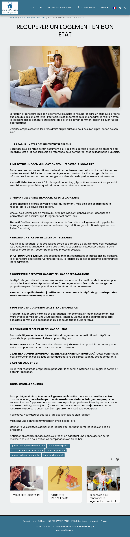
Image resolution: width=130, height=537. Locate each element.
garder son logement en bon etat (28, 445)
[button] (120, 7)
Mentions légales (64, 530)
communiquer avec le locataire (27, 450)
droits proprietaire (56, 450)
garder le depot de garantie (25, 455)
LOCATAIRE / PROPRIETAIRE (32, 17)
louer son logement (53, 455)
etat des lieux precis (59, 445)
